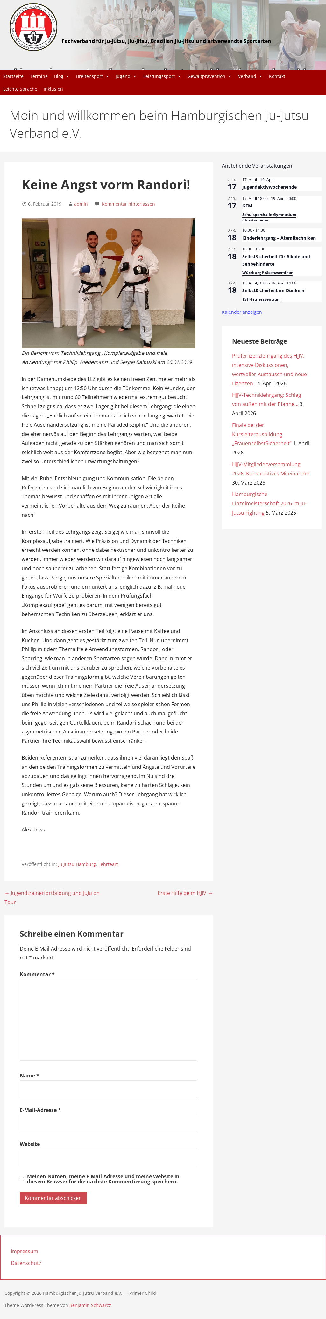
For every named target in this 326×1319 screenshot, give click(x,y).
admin (81, 204)
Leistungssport (162, 76)
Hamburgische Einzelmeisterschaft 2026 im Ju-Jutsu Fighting (269, 503)
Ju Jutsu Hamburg (77, 864)
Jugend (126, 76)
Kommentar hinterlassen (128, 204)
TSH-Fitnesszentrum (261, 299)
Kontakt (277, 76)
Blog (62, 76)
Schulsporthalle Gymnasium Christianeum (269, 217)
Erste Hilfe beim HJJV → (185, 892)
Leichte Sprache (20, 89)
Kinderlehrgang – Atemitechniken (279, 238)
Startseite (13, 76)
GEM (247, 206)
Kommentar (37, 974)
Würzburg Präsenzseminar (267, 272)
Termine (39, 76)
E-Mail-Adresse (40, 1109)
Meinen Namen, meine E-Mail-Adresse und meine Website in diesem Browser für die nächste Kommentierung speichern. (103, 1179)
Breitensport (92, 76)
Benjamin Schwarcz (90, 1305)
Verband (250, 76)
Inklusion (53, 89)
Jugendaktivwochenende (269, 187)
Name (29, 1075)
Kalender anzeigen (242, 312)
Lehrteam (108, 864)
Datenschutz (26, 1262)
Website (30, 1143)
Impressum (24, 1251)
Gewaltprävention (210, 76)
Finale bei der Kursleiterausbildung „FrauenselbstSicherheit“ (262, 434)
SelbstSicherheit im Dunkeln (273, 290)
